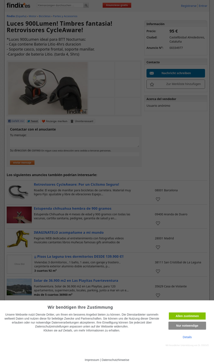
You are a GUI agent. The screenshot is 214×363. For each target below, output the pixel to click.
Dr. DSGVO (203, 345)
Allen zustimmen (187, 316)
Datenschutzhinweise (115, 360)
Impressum (92, 360)
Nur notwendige (187, 325)
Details (187, 337)
